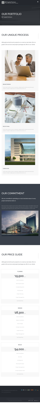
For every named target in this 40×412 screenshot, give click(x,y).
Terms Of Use (15, 400)
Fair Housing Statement (6, 392)
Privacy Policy (10, 400)
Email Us (36, 400)
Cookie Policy (20, 400)
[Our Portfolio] (20, 15)
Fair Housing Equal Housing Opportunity (9, 390)
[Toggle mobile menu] (37, 1)
